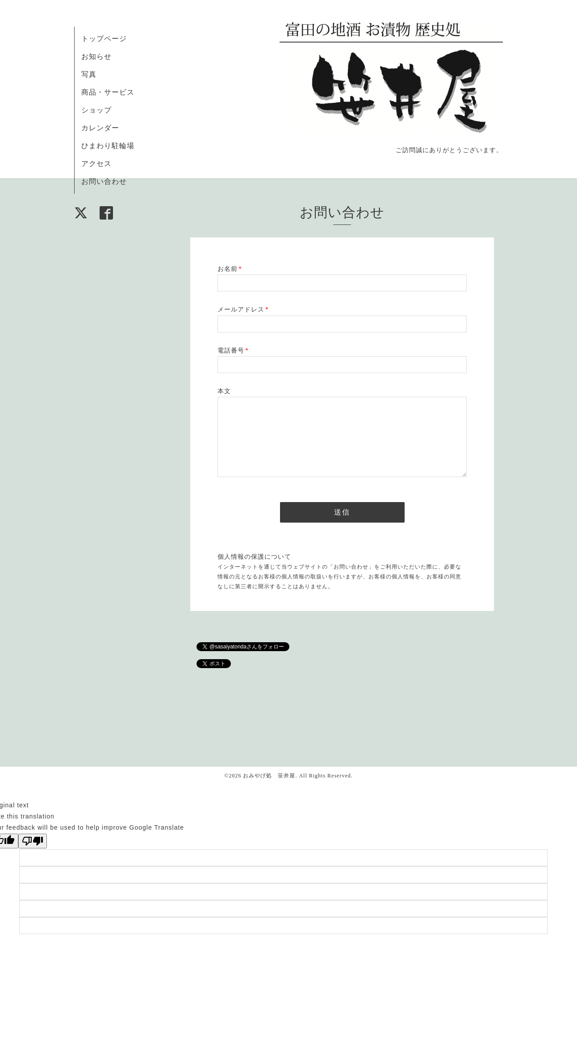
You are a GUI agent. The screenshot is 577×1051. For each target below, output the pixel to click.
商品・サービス (107, 92)
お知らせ (96, 56)
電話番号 (233, 350)
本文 (224, 391)
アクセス (96, 163)
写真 (88, 74)
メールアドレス (243, 309)
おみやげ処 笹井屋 (269, 776)
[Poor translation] (32, 841)
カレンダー (100, 128)
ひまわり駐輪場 (107, 146)
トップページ (104, 38)
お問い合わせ (104, 181)
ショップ (96, 110)
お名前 (229, 269)
